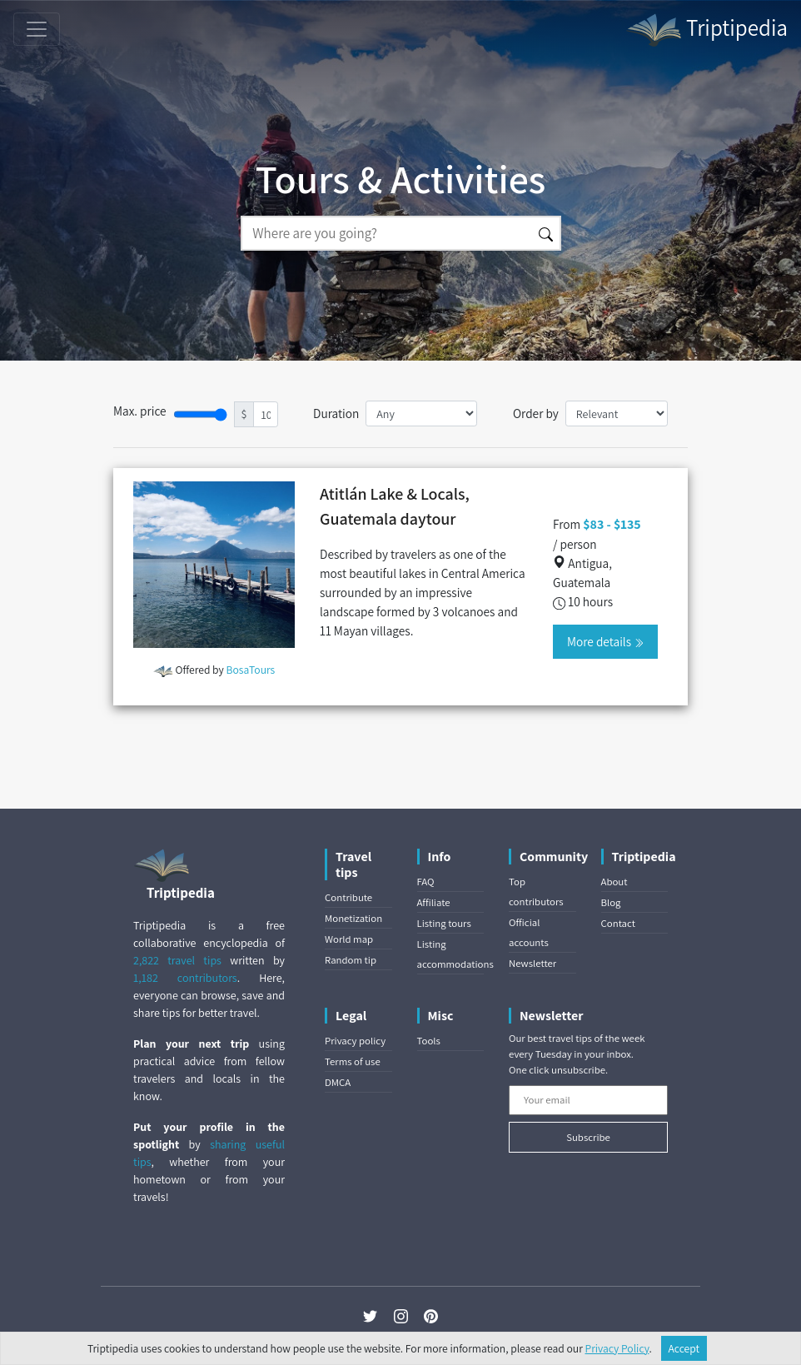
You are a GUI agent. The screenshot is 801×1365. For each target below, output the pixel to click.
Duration (336, 413)
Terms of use (353, 1061)
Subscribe (588, 1137)
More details (605, 641)
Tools (428, 1041)
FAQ (426, 881)
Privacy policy (355, 1041)
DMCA (338, 1082)
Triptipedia (706, 29)
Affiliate (433, 902)
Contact (618, 923)
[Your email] (588, 1100)
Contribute (348, 897)
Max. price (140, 410)
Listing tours (444, 923)
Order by (536, 413)
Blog (611, 902)
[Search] (386, 233)
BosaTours (251, 669)
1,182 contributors (185, 977)
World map (349, 939)
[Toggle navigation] (36, 29)
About (614, 881)
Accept (684, 1348)
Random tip (350, 960)
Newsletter (532, 963)
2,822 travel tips (177, 960)
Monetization (353, 918)
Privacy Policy (617, 1348)
